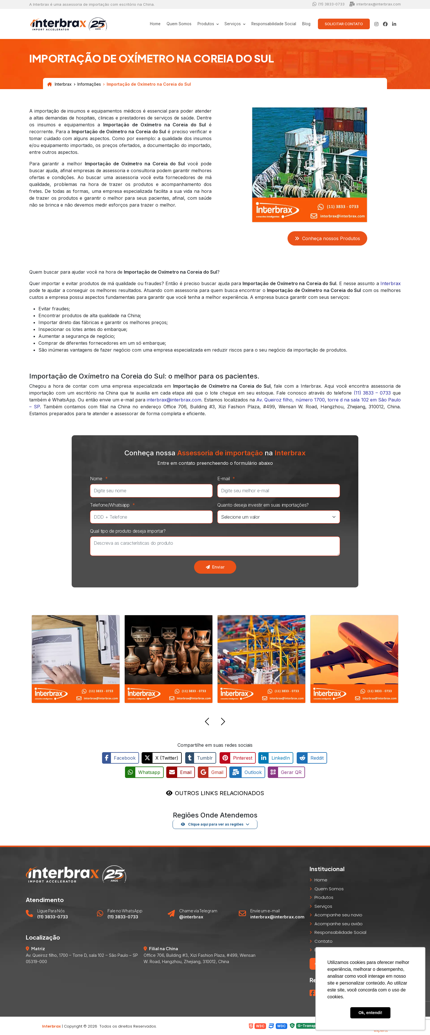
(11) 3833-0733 (52, 916)
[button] (207, 722)
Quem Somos (169, 23)
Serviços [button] (227, 23)
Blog (305, 23)
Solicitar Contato (344, 23)
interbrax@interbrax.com (174, 400)
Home (143, 23)
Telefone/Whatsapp (114, 505)
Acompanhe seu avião (338, 923)
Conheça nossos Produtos (327, 238)
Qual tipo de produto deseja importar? (128, 531)
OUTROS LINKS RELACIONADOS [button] (219, 792)
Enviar (215, 566)
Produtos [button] (198, 23)
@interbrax (191, 916)
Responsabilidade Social (270, 23)
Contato (323, 940)
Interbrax (59, 84)
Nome (100, 478)
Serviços (323, 905)
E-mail (227, 478)
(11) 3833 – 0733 (372, 393)
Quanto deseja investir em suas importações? (263, 505)
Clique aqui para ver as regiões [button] (212, 823)
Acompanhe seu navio (338, 914)
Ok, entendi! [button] (370, 1012)
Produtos (323, 897)
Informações (89, 84)
